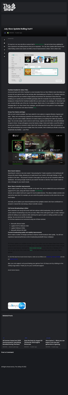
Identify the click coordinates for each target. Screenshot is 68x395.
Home (9, 38)
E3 (5, 33)
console (48, 338)
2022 (26, 338)
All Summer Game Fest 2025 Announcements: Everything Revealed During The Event (12, 342)
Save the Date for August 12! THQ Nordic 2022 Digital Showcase (33, 342)
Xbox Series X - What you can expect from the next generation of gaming (55, 342)
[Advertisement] (36, 288)
